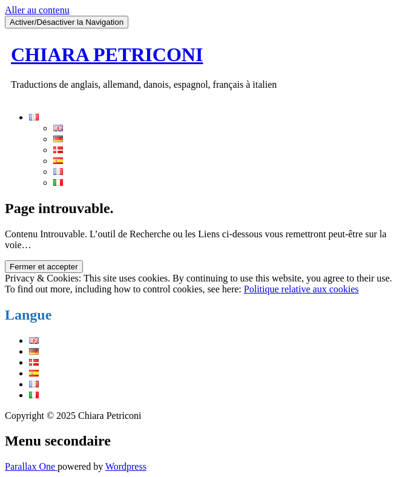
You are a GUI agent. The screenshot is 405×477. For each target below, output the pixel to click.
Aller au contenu (37, 10)
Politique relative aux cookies (301, 289)
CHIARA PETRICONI (107, 54)
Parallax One (31, 466)
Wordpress (126, 466)
